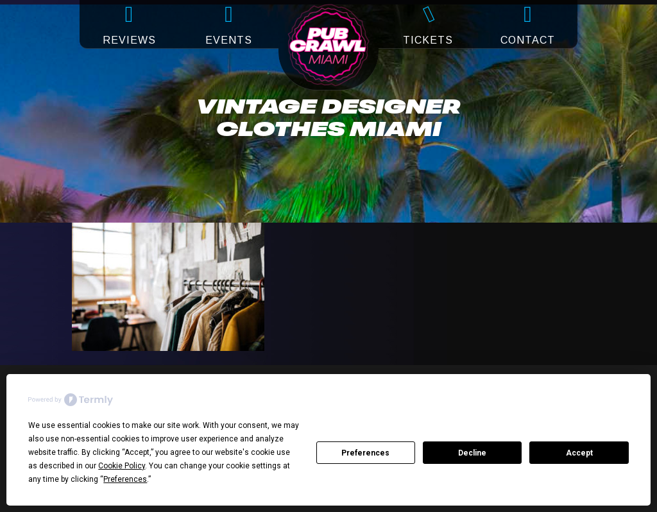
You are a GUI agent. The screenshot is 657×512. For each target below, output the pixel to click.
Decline (472, 452)
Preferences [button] (125, 479)
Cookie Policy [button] (121, 465)
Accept (579, 452)
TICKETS (428, 40)
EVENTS (228, 40)
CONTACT (527, 40)
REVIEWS (129, 40)
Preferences (365, 452)
